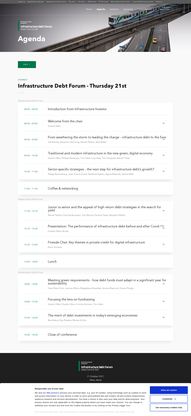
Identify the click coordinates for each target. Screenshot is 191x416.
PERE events (92, 2)
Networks (159, 2)
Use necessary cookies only (169, 396)
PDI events (72, 2)
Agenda (101, 9)
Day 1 (26, 66)
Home (89, 9)
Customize (169, 387)
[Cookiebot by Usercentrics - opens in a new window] (17, 411)
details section (127, 400)
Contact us (21, 2)
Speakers (114, 9)
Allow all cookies (169, 379)
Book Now (164, 9)
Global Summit (145, 9)
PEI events (81, 2)
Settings (39, 411)
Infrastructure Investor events (56, 2)
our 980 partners (51, 381)
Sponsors (128, 9)
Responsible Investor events (120, 2)
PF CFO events (103, 2)
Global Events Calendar (36, 2)
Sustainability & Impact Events (143, 2)
